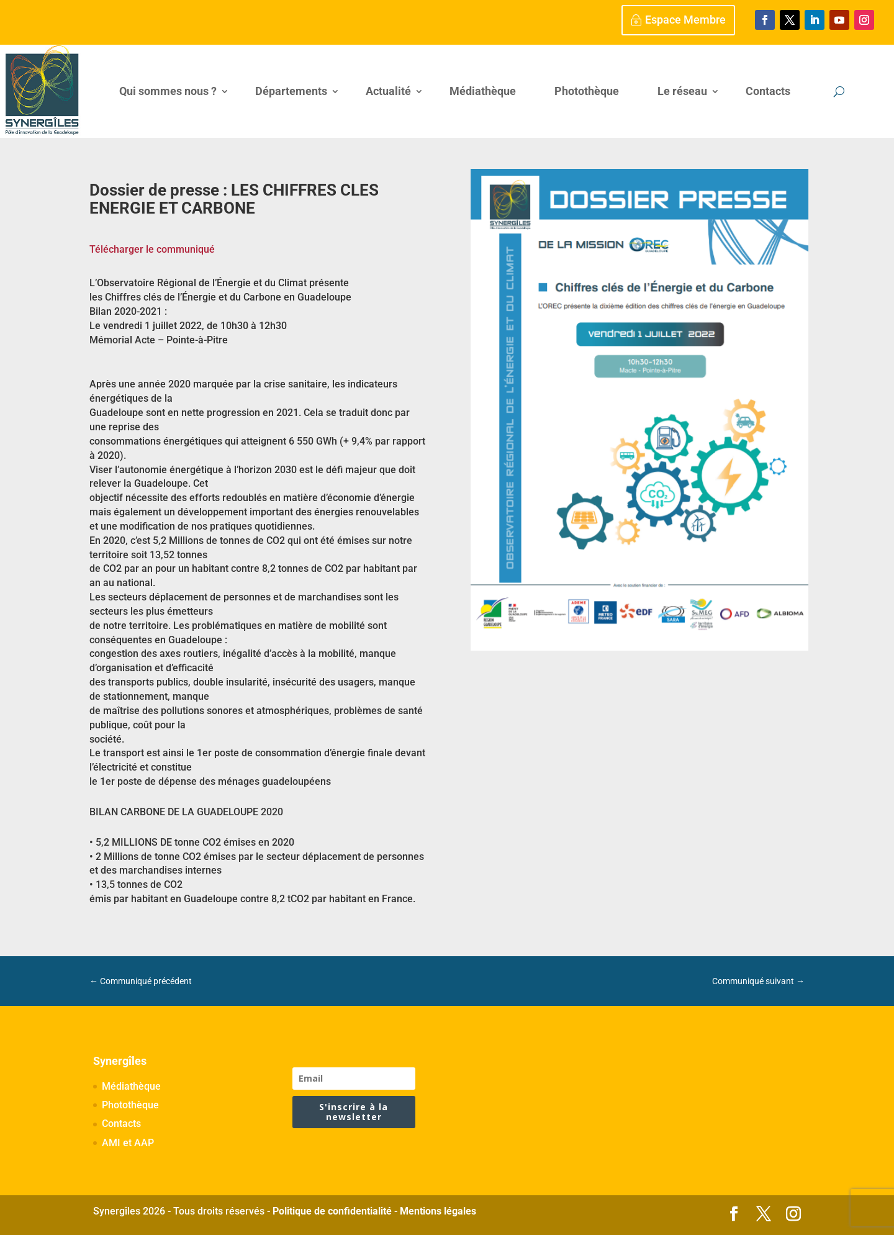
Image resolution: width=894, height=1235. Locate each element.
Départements (291, 90)
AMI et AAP (128, 1143)
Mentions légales (438, 1211)
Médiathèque (482, 90)
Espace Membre (685, 19)
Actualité (388, 90)
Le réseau (682, 90)
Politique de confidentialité (332, 1211)
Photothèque (586, 90)
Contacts (768, 90)
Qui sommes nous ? (168, 90)
